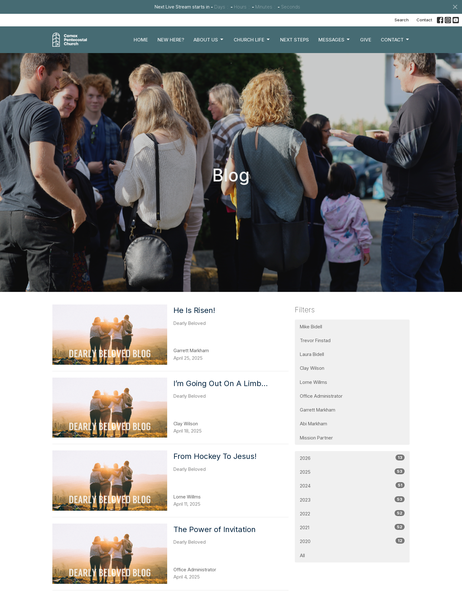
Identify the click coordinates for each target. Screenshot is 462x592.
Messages (334, 39)
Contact (424, 19)
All (302, 555)
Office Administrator (321, 396)
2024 (352, 485)
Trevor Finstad (315, 340)
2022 (352, 513)
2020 (352, 541)
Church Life (252, 39)
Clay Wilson (312, 368)
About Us (209, 39)
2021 (352, 527)
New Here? (170, 40)
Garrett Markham (317, 410)
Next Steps (294, 40)
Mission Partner (316, 438)
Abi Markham (313, 424)
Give (365, 40)
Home (141, 40)
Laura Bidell (312, 354)
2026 (352, 458)
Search (402, 19)
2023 (352, 499)
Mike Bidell (311, 327)
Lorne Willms (313, 382)
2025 (352, 471)
